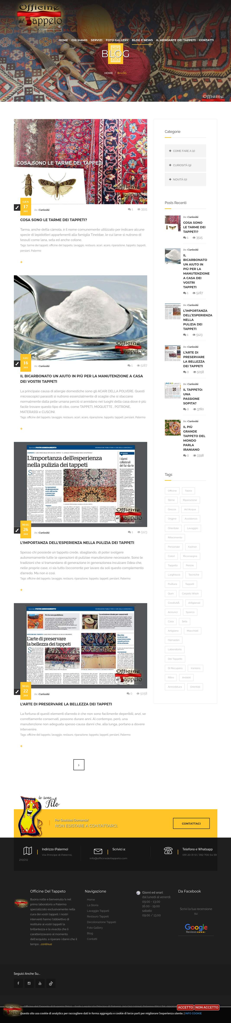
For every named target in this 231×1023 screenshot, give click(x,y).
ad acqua (190, 509)
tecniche (193, 574)
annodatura (175, 686)
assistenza (191, 518)
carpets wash (190, 593)
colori (171, 556)
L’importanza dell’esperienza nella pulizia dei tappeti (77, 543)
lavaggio (192, 528)
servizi (96, 40)
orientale (173, 528)
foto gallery (117, 40)
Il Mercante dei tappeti (175, 40)
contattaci (191, 823)
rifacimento (175, 537)
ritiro (171, 677)
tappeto (173, 565)
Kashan (192, 546)
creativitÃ (174, 602)
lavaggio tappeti (98, 910)
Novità (180, 179)
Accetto (185, 1007)
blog (90, 933)
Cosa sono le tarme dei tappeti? (53, 220)
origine (172, 518)
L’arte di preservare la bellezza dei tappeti (66, 704)
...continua (45, 944)
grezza (172, 509)
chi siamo (79, 40)
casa (171, 621)
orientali (195, 686)
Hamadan (173, 640)
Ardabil (186, 677)
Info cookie (193, 1013)
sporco (190, 612)
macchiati (192, 630)
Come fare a (184, 151)
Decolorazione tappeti (101, 922)
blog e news (142, 40)
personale (174, 546)
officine (172, 490)
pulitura (172, 583)
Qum (171, 593)
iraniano (195, 668)
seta (184, 621)
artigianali (194, 602)
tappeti (189, 583)
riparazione (190, 500)
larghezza (174, 574)
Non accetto (206, 1007)
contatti (206, 40)
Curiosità (44, 209)
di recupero (175, 668)
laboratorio (175, 649)
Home (108, 73)
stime (171, 500)
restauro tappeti (98, 916)
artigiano (173, 630)
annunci (173, 612)
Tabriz (188, 490)
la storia (92, 905)
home (63, 40)
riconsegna (190, 556)
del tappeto (175, 658)
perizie (190, 565)
